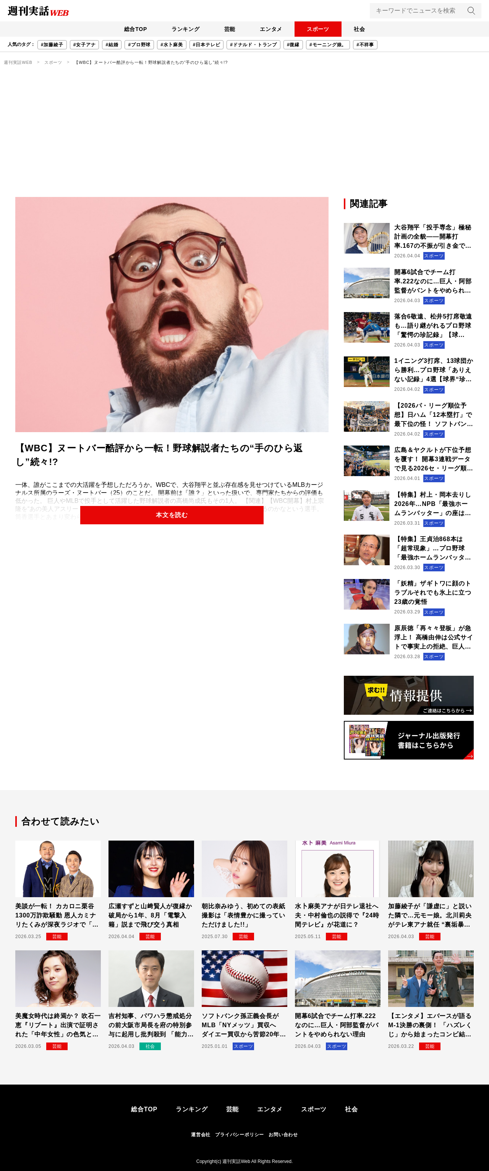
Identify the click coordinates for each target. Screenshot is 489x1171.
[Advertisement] (244, 139)
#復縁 (293, 44)
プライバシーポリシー (239, 1134)
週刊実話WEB (18, 62)
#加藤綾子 (52, 44)
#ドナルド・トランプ (253, 44)
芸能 (229, 29)
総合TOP (135, 29)
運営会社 (200, 1134)
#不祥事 (365, 44)
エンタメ (271, 29)
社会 (359, 29)
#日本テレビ (206, 44)
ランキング (185, 29)
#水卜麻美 (171, 44)
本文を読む (172, 515)
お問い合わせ (283, 1134)
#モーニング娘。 (328, 44)
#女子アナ (84, 44)
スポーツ (318, 29)
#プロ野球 (139, 44)
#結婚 (111, 44)
